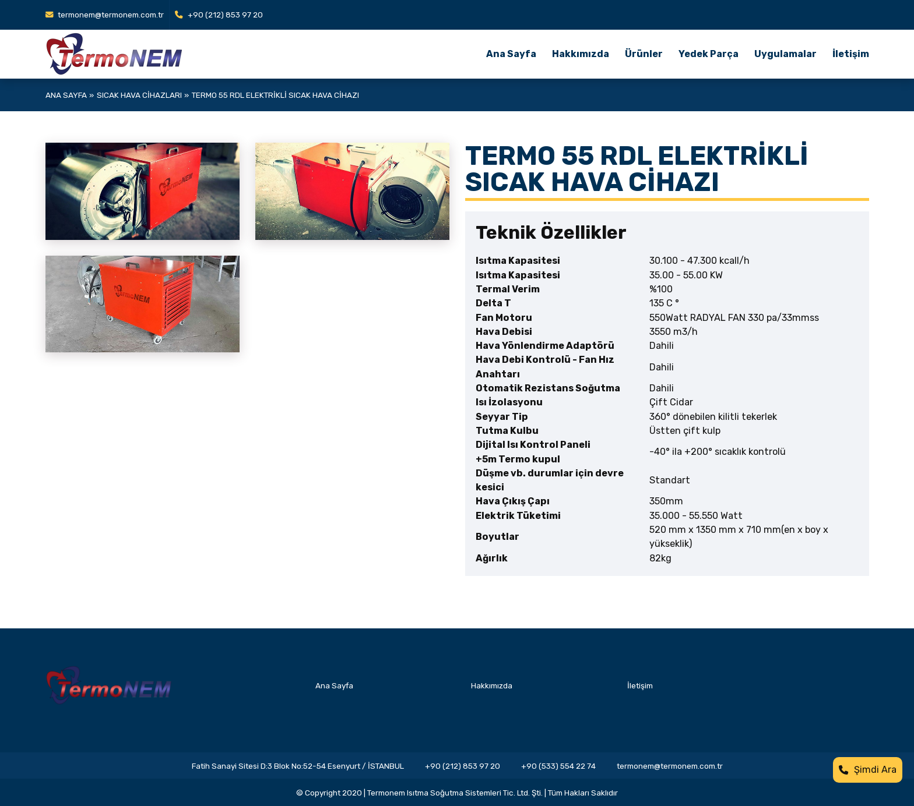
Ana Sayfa (511, 53)
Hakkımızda (580, 53)
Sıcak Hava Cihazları (139, 95)
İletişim (850, 53)
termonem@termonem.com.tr (104, 14)
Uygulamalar (785, 53)
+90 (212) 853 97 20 (219, 14)
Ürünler (644, 53)
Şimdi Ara (868, 769)
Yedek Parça (709, 53)
